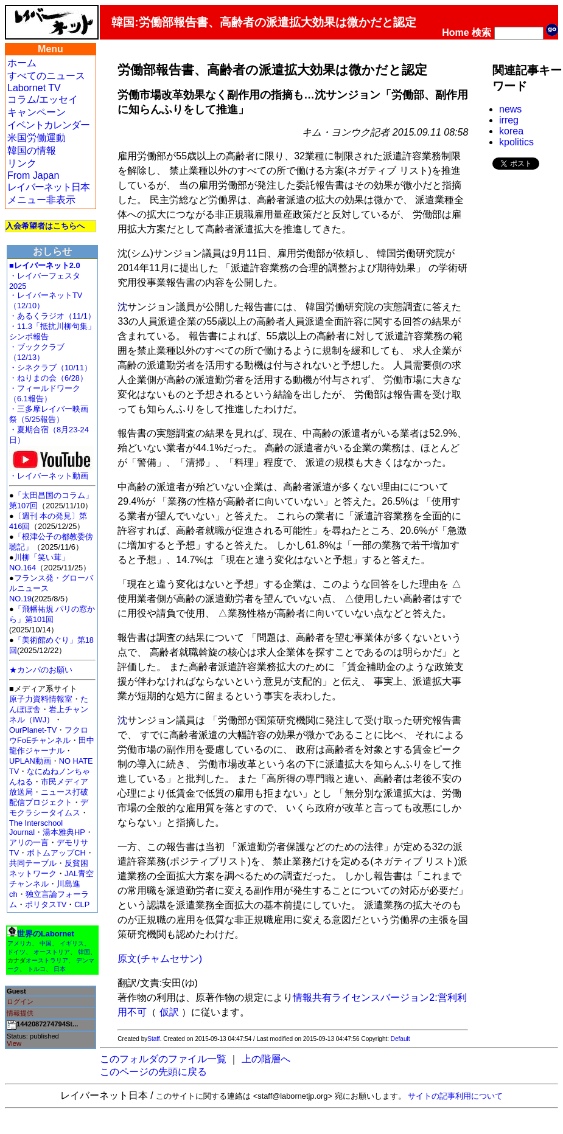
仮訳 (169, 1012)
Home (455, 32)
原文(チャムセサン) (159, 958)
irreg (509, 120)
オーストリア (51, 952)
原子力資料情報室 (40, 699)
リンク (22, 163)
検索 (481, 32)
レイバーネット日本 (48, 187)
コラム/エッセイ (42, 99)
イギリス (72, 943)
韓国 (84, 952)
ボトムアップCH (56, 852)
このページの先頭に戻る (153, 1072)
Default (400, 1038)
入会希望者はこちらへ (45, 225)
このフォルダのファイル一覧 (163, 1059)
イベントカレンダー (48, 125)
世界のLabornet (45, 933)
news (510, 109)
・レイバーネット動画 (51, 472)
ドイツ (16, 952)
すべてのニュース (46, 76)
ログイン (20, 1001)
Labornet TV (34, 88)
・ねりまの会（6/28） (48, 377)
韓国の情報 (31, 150)
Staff (153, 1038)
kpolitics (516, 142)
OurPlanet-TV (33, 730)
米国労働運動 (36, 138)
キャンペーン (36, 112)
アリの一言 (29, 842)
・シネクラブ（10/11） (50, 367)
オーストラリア (47, 960)
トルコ (36, 969)
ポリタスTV (45, 904)
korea (511, 131)
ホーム (22, 63)
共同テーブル (33, 863)
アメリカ (19, 943)
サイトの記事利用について (455, 1096)
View (14, 1043)
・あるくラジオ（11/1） (52, 315)
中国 (46, 943)
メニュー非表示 (41, 200)
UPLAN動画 (30, 761)
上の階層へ (266, 1059)
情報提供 (20, 1013)
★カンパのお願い (40, 669)
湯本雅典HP (64, 832)
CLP (81, 904)
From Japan (33, 175)
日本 (60, 969)
